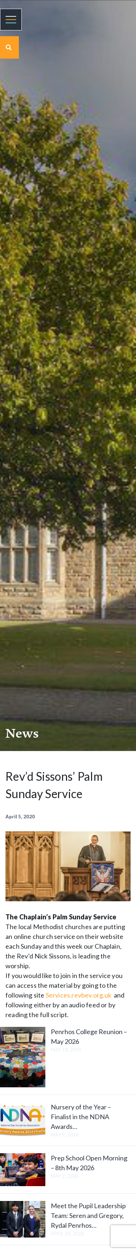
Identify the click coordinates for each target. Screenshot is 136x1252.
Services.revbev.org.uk (79, 995)
